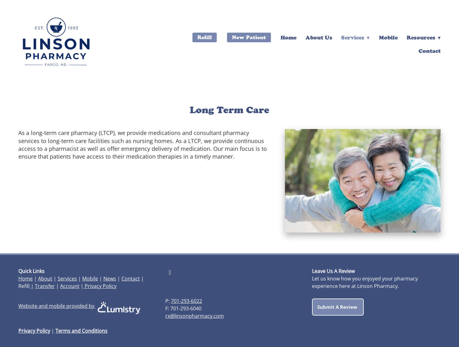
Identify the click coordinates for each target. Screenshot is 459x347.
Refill (204, 37)
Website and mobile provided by (80, 306)
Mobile (388, 37)
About (45, 278)
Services (67, 278)
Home (288, 37)
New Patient (249, 37)
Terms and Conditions (81, 330)
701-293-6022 (186, 301)
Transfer (45, 286)
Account (69, 286)
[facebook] (170, 272)
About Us (318, 37)
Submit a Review (337, 306)
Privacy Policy (99, 286)
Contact (430, 51)
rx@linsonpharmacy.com (194, 315)
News (109, 278)
